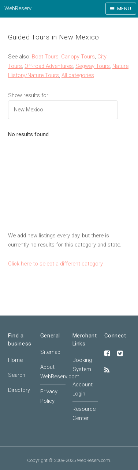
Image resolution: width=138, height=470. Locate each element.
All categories (77, 75)
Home (15, 360)
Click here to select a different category (55, 263)
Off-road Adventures (49, 66)
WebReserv (17, 8)
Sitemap (50, 352)
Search (16, 375)
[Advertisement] (69, 189)
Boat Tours (45, 56)
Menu (124, 8)
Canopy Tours (78, 56)
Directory (19, 390)
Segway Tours (92, 66)
